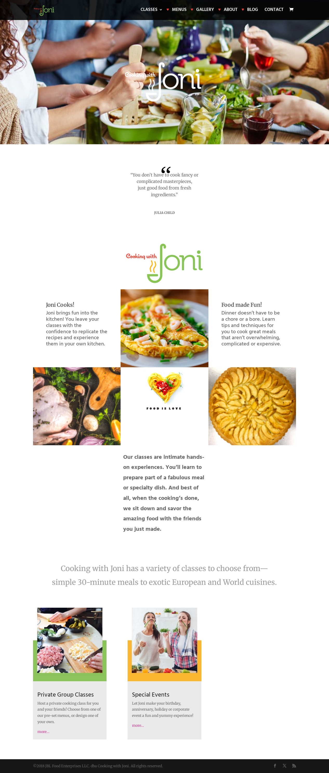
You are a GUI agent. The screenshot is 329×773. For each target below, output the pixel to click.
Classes (149, 10)
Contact (274, 10)
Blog (252, 10)
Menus (179, 10)
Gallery (205, 10)
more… (43, 731)
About (231, 10)
